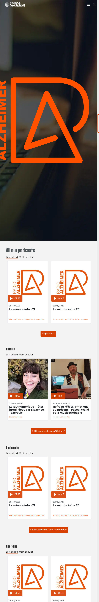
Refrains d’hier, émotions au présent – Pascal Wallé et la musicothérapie (71, 409)
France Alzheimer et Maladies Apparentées (26, 319)
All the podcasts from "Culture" (48, 431)
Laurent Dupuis (15, 417)
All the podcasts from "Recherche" (48, 529)
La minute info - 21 (22, 309)
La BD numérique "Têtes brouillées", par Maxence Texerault (26, 409)
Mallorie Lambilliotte (61, 417)
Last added (12, 257)
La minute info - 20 (66, 309)
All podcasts (48, 333)
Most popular (26, 257)
